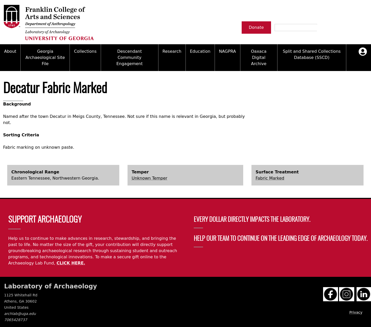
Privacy (355, 312)
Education (200, 51)
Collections (85, 51)
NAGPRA (227, 51)
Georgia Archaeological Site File (45, 57)
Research (172, 51)
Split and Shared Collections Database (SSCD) (312, 54)
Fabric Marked (270, 178)
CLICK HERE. (70, 263)
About (10, 51)
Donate (256, 27)
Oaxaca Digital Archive (258, 57)
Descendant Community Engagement (129, 57)
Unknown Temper (149, 178)
